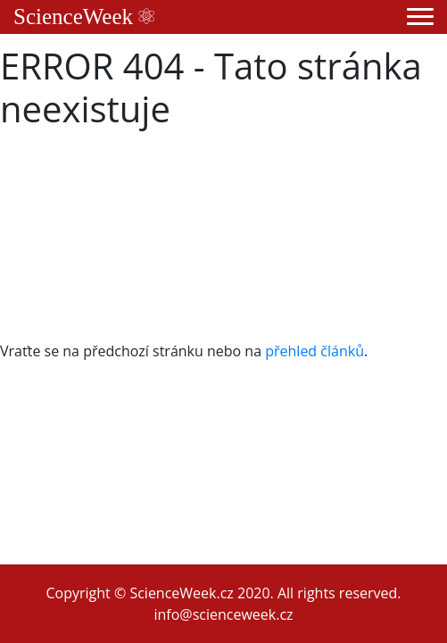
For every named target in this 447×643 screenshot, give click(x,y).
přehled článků (314, 351)
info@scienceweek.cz (223, 614)
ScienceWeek (83, 16)
